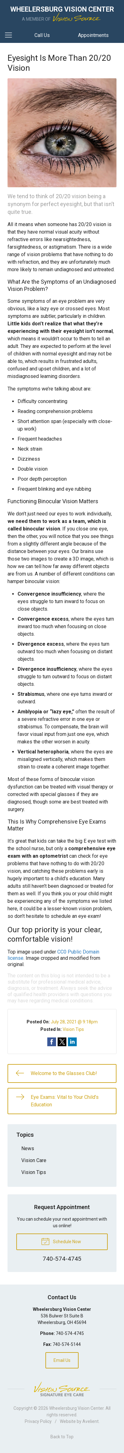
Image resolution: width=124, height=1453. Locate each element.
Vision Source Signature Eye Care (62, 1389)
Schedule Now (61, 1241)
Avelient (90, 1421)
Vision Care (33, 1160)
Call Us (42, 35)
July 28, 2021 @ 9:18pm (74, 1021)
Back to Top (62, 1436)
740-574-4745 (70, 1333)
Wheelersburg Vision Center (76, 1408)
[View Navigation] (10, 35)
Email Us (62, 1360)
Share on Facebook (51, 1041)
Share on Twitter (62, 1041)
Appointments (93, 35)
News (27, 1148)
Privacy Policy (38, 1421)
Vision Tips (73, 1029)
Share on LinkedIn (72, 1041)
